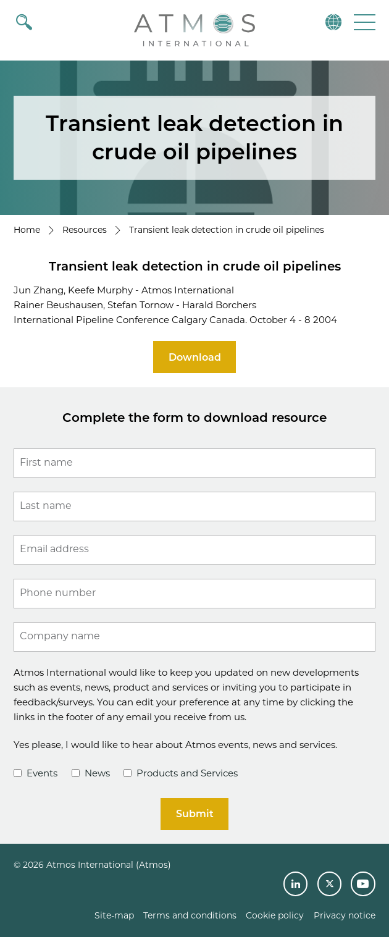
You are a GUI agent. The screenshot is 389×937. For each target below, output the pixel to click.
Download (195, 357)
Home (27, 229)
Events (35, 773)
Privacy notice (344, 915)
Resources (84, 229)
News (91, 773)
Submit (195, 814)
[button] (363, 22)
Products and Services (180, 773)
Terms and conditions (189, 915)
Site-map (114, 915)
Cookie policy (275, 915)
